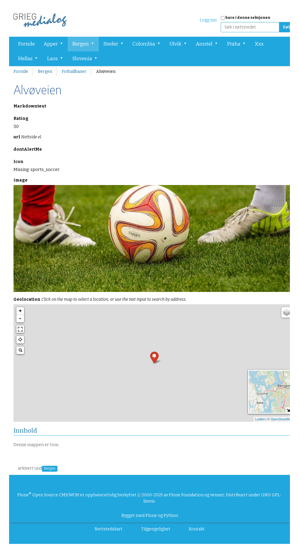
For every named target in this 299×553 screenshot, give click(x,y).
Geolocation (99, 299)
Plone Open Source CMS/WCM (48, 495)
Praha (233, 44)
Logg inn (208, 20)
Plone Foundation (186, 495)
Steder (110, 44)
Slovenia (82, 59)
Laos (52, 59)
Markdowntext (29, 106)
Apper (51, 44)
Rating (20, 118)
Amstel (204, 44)
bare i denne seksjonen (247, 18)
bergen (49, 468)
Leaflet (260, 419)
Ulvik (175, 44)
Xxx (259, 44)
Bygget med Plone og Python (149, 515)
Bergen (80, 44)
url (27, 137)
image (20, 180)
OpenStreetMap (282, 419)
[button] (64, 44)
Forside (26, 44)
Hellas (25, 59)
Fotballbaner (74, 71)
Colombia (143, 44)
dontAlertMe (27, 149)
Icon (18, 161)
